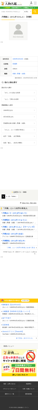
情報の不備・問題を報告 (29, 203)
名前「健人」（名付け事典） (13, 143)
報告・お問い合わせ (9, 384)
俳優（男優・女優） (19, 73)
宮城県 (15, 64)
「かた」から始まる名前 (11, 92)
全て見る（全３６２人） (25, 338)
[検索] (35, 11)
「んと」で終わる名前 (11, 99)
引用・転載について (28, 389)
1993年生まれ (8, 110)
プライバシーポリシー (9, 389)
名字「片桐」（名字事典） (12, 136)
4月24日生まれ (8, 117)
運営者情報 (28, 394)
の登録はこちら (18, 8)
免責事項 (28, 384)
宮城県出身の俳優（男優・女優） (14, 123)
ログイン (31, 5)
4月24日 (20, 59)
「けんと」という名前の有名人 (14, 130)
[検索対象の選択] (28, 11)
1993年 (15, 59)
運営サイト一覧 (9, 394)
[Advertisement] (19, 48)
